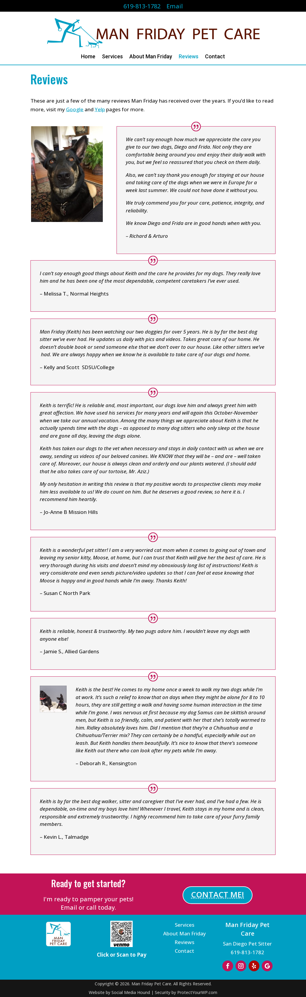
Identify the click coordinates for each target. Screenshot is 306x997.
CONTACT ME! (217, 894)
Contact (215, 57)
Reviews (188, 57)
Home (88, 57)
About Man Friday (150, 57)
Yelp (100, 109)
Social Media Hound (130, 992)
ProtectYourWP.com (197, 992)
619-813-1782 (247, 952)
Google (74, 109)
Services (112, 57)
